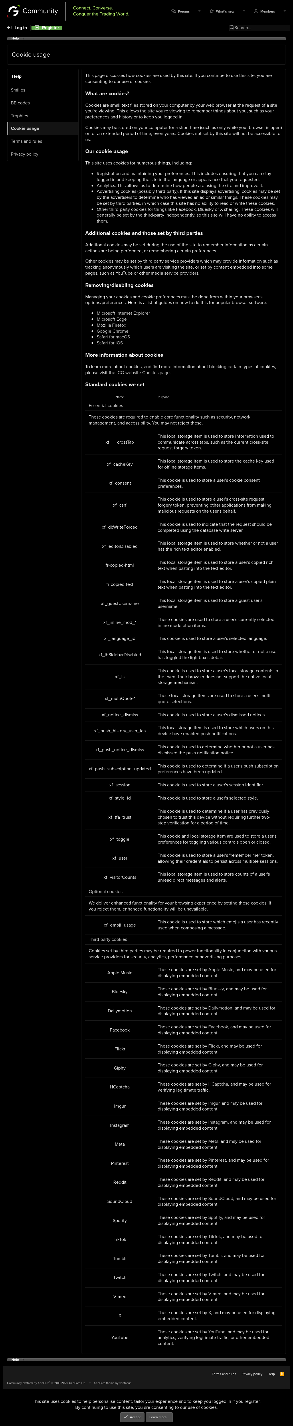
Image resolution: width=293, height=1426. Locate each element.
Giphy (214, 1065)
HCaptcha (218, 1084)
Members (267, 11)
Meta (213, 1141)
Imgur (213, 1103)
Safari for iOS (110, 343)
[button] (199, 11)
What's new (225, 11)
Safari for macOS (113, 337)
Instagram (218, 1122)
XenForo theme (104, 1383)
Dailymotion (220, 1008)
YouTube (216, 1331)
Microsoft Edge (112, 319)
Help (271, 1374)
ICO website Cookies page (143, 372)
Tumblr (215, 1255)
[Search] (66, 28)
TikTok (214, 1236)
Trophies (19, 115)
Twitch (214, 1274)
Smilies (18, 90)
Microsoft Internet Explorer (123, 313)
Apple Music (220, 969)
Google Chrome (112, 331)
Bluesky (216, 988)
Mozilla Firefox (111, 325)
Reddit (214, 1179)
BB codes (20, 103)
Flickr (213, 1046)
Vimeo (214, 1293)
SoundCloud (220, 1198)
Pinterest (217, 1160)
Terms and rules (26, 141)
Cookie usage (25, 128)
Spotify (215, 1217)
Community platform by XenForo (46, 1383)
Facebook (218, 1027)
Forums (184, 11)
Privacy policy (24, 154)
